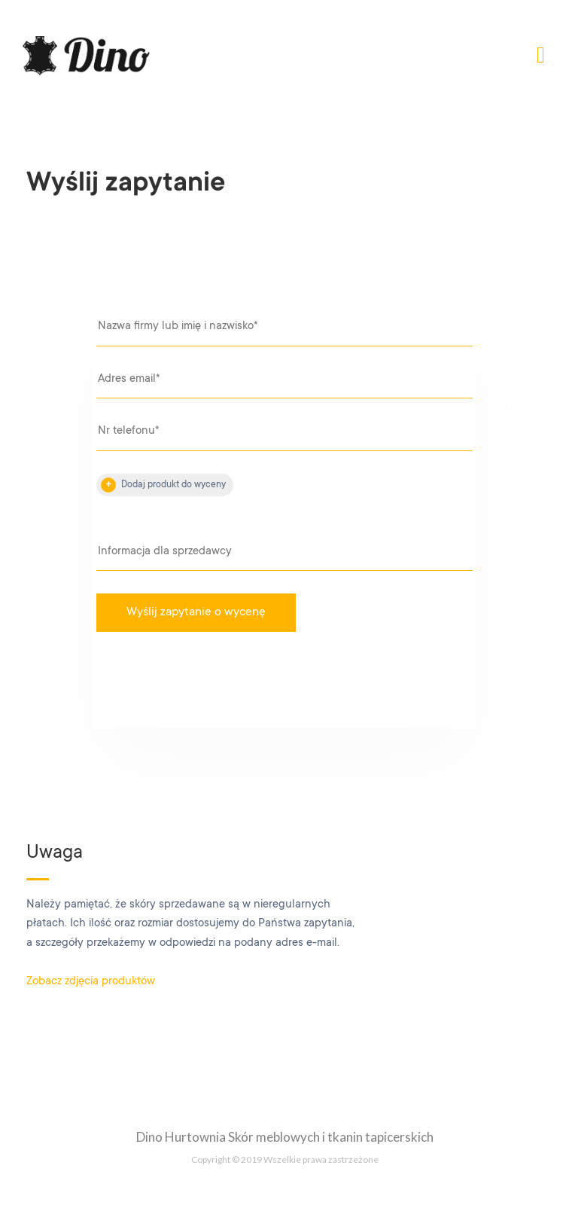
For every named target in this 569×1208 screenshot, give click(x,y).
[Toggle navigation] (541, 56)
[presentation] (222, 683)
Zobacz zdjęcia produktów (90, 981)
